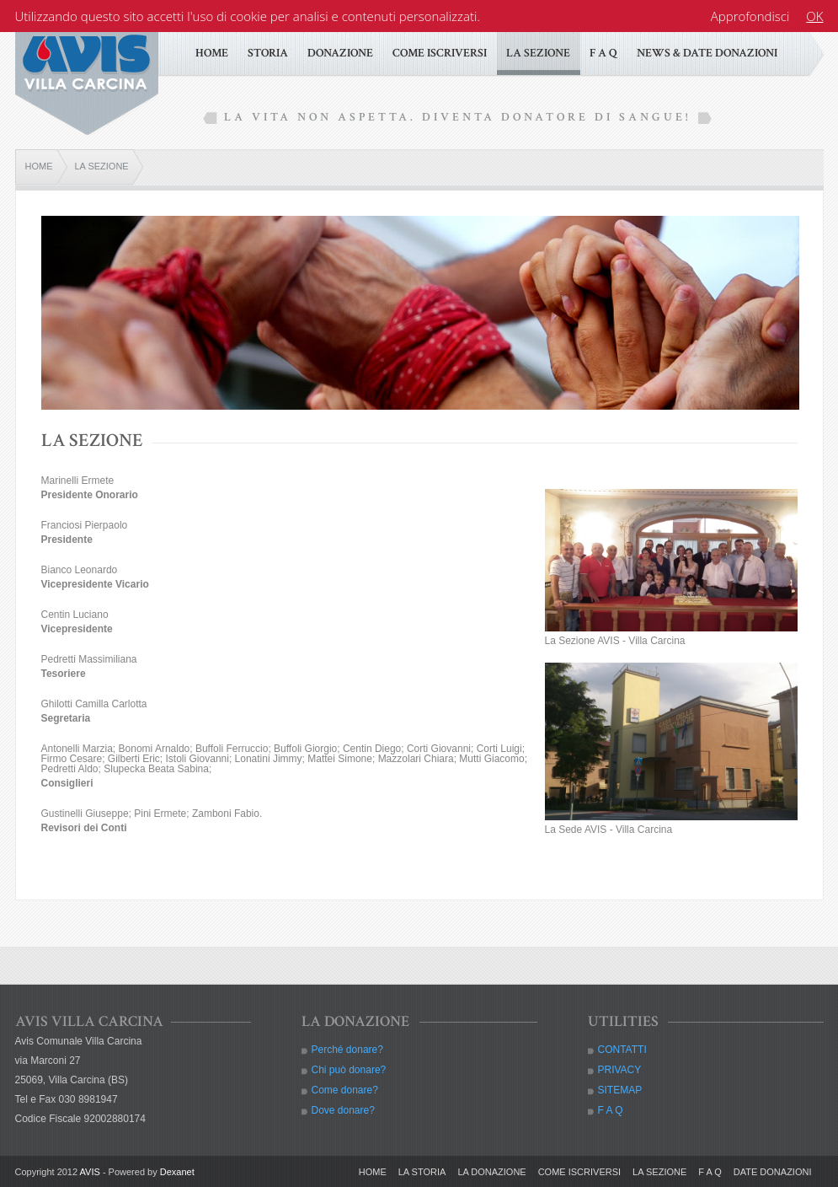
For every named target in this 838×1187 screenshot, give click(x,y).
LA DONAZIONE (491, 1172)
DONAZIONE (340, 53)
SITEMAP (620, 1090)
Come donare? (345, 1090)
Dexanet (177, 1172)
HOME (211, 53)
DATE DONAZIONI (773, 1172)
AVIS (90, 1172)
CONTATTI (622, 1049)
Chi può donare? (349, 1070)
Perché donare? (347, 1049)
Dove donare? (343, 1110)
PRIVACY (620, 1070)
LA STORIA (422, 1172)
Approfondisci (750, 16)
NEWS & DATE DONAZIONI (707, 53)
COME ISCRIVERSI (439, 53)
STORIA (268, 53)
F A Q (603, 53)
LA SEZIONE (538, 53)
